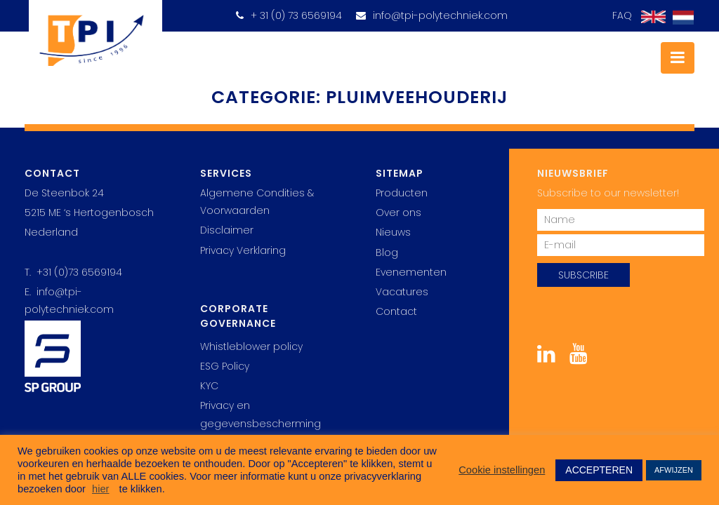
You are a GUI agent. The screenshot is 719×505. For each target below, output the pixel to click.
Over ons (398, 213)
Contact (396, 311)
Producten (402, 193)
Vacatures (402, 292)
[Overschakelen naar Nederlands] (680, 18)
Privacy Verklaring (243, 250)
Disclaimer (226, 230)
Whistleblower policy (251, 346)
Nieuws (393, 232)
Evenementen (411, 272)
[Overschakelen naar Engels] (650, 17)
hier (100, 488)
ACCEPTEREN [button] (599, 470)
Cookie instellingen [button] (502, 470)
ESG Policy (224, 366)
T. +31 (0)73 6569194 (73, 272)
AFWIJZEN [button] (673, 470)
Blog (387, 252)
